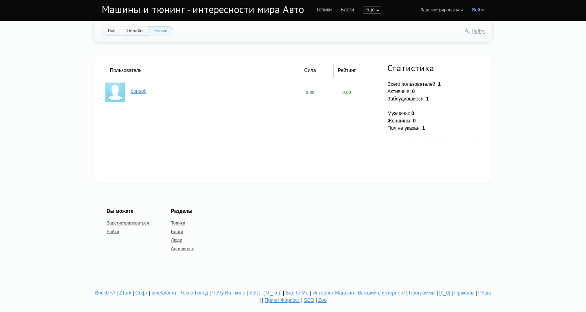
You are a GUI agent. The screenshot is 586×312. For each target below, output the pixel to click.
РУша (484, 293)
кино (240, 293)
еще (370, 10)
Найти (478, 30)
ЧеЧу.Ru (221, 293)
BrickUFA (105, 293)
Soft (253, 293)
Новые (160, 30)
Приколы (464, 293)
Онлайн (134, 30)
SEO (309, 300)
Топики (324, 10)
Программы (422, 293)
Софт (142, 293)
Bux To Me (296, 293)
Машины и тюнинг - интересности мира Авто (203, 9)
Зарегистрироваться (441, 9)
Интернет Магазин (333, 293)
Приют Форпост (282, 300)
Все (112, 30)
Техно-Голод (194, 293)
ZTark (125, 293)
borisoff (138, 91)
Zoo (322, 300)
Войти (478, 9)
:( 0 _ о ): (272, 293)
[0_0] (445, 293)
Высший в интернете (381, 293)
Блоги (347, 10)
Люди (176, 240)
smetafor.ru (164, 293)
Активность (183, 248)
